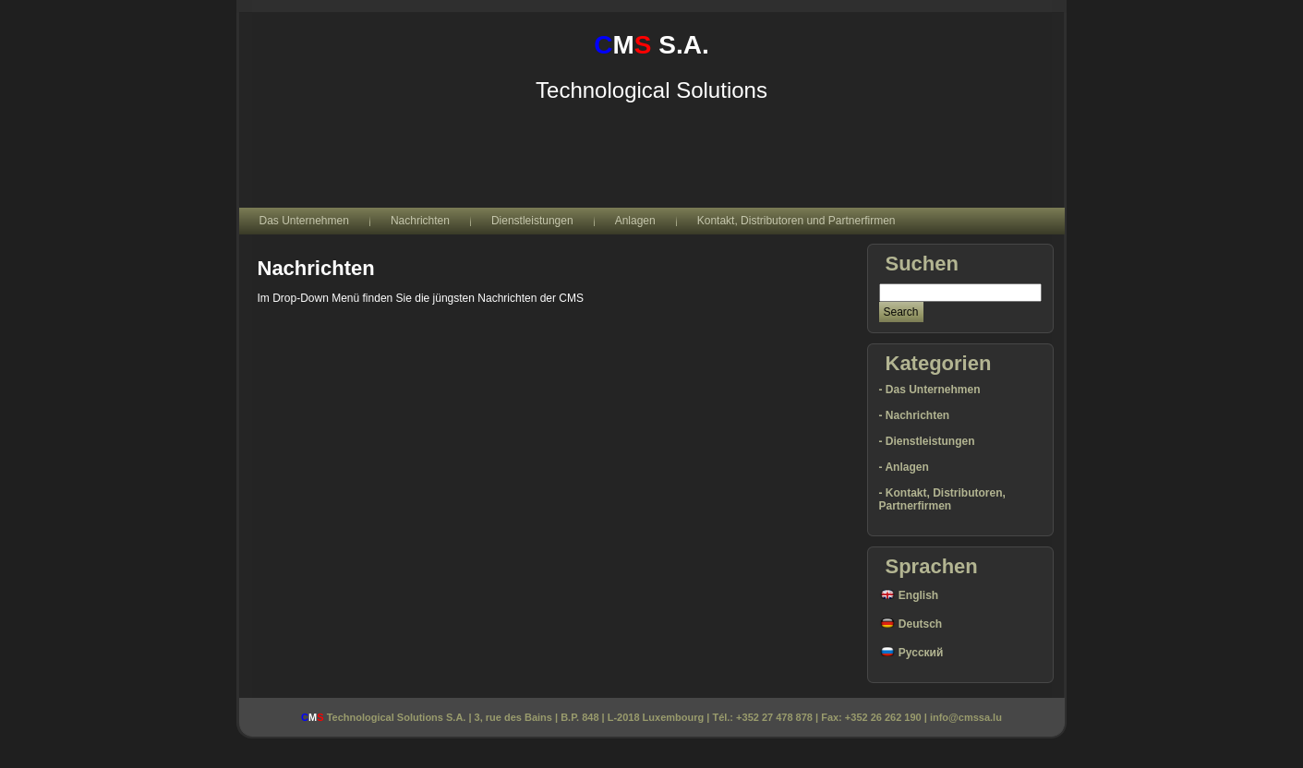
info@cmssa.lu (966, 717)
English (909, 595)
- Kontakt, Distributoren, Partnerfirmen (942, 499)
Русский (911, 652)
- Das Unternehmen (930, 389)
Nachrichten (316, 268)
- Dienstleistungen (927, 441)
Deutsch (911, 624)
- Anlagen (904, 467)
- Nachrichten (914, 415)
